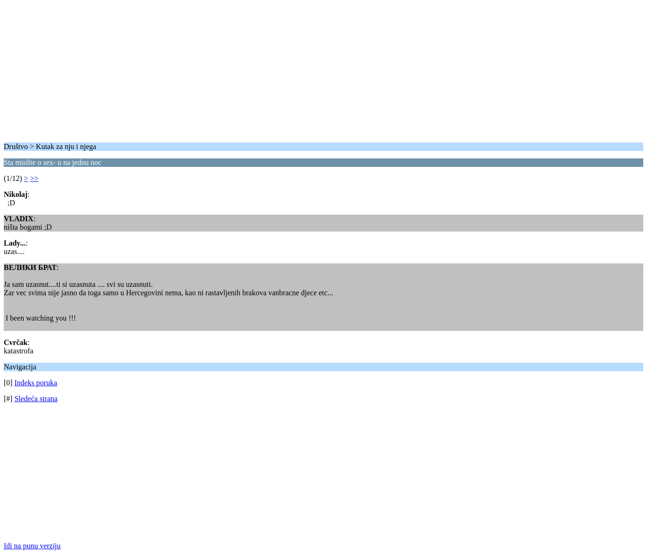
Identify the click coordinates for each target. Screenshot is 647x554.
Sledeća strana (36, 399)
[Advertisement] (285, 69)
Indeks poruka (36, 383)
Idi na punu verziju (32, 546)
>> (34, 178)
